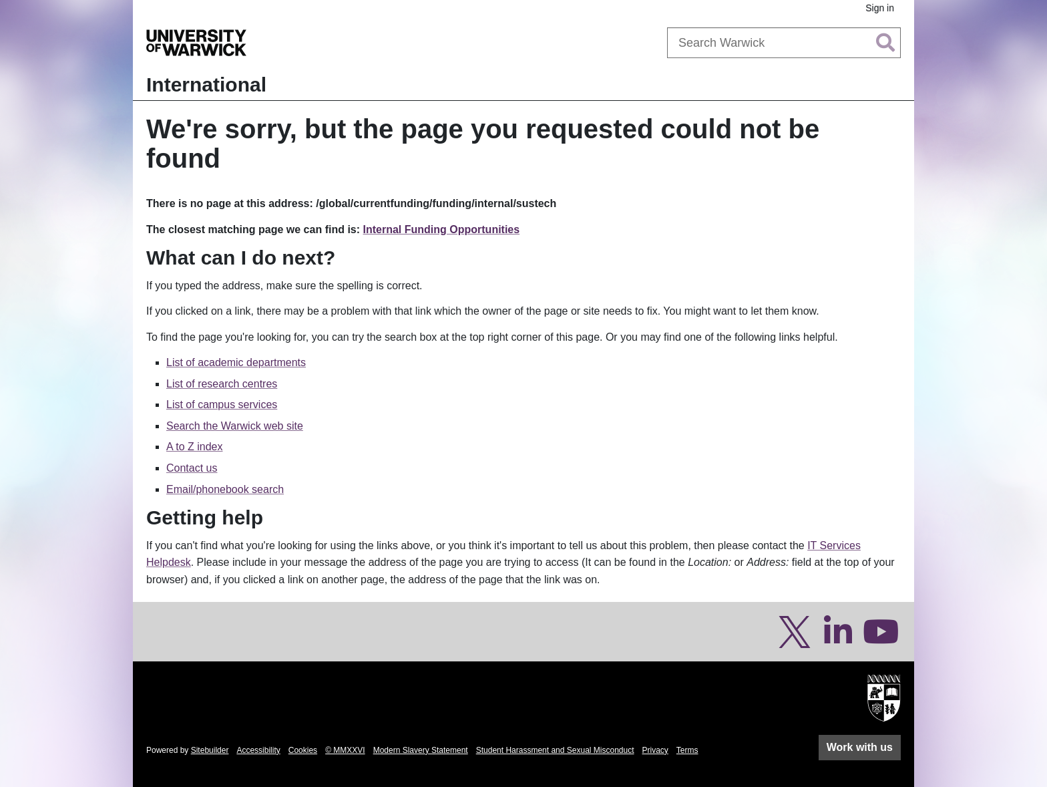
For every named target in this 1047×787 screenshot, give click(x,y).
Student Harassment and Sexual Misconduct (555, 750)
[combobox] (784, 42)
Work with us (860, 747)
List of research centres (221, 383)
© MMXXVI (345, 750)
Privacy (655, 750)
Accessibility (258, 750)
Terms (687, 750)
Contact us (191, 468)
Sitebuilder (210, 750)
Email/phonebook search (225, 489)
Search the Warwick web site (234, 426)
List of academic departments (236, 362)
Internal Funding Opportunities (441, 229)
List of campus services (221, 404)
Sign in (879, 8)
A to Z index (194, 446)
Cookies (302, 750)
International (206, 84)
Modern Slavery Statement (420, 750)
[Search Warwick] (784, 42)
